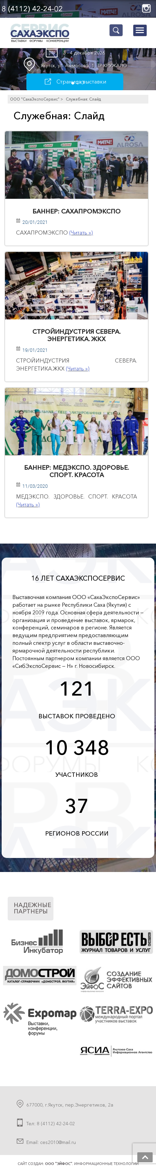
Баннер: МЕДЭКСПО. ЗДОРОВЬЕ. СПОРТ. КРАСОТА (76, 471)
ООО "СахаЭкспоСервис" (34, 99)
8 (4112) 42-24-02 (32, 8)
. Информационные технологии (92, 1164)
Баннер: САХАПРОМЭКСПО (76, 211)
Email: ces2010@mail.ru (51, 1142)
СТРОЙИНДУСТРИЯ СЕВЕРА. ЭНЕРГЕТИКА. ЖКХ (76, 335)
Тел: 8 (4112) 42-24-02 (50, 1124)
